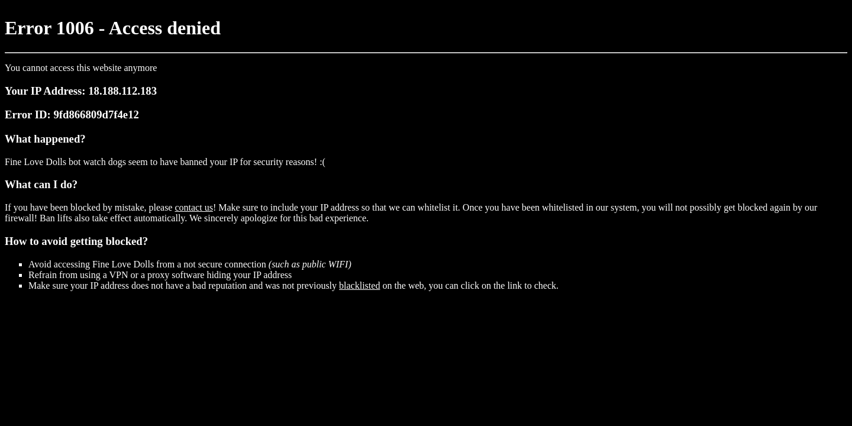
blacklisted (359, 285)
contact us (193, 207)
